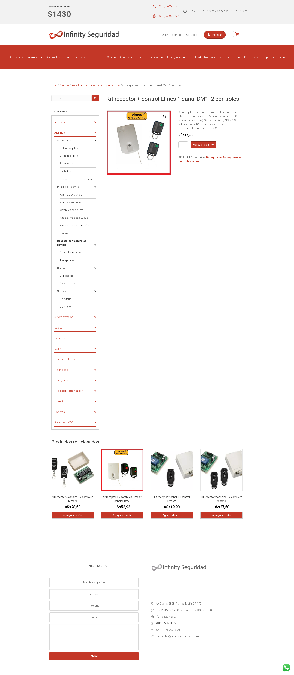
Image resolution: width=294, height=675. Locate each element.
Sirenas (61, 291)
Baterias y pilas (69, 148)
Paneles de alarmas (68, 186)
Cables (78, 57)
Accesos (14, 57)
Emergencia (174, 57)
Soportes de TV (272, 57)
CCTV (108, 57)
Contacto (191, 34)
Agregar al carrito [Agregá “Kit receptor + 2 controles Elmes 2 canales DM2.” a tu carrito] (122, 515)
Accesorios (64, 140)
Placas (64, 233)
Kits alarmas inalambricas (75, 225)
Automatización (56, 57)
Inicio (54, 85)
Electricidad (152, 57)
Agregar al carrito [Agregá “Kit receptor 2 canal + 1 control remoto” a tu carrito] (172, 515)
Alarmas (33, 57)
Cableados (66, 275)
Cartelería (95, 57)
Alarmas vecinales (71, 202)
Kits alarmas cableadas (74, 217)
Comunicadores (69, 155)
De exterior (66, 299)
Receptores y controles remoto (88, 85)
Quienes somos (171, 34)
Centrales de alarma (71, 210)
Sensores (63, 268)
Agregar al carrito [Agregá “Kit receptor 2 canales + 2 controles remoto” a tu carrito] (221, 515)
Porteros (249, 57)
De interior (66, 306)
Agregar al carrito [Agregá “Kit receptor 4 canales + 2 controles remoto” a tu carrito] (72, 515)
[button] (215, 35)
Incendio (231, 57)
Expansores (67, 163)
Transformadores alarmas (76, 179)
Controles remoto (70, 252)
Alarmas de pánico (71, 194)
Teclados (65, 171)
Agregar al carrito (203, 144)
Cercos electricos (130, 57)
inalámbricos (68, 283)
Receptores (114, 85)
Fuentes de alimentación (203, 57)
